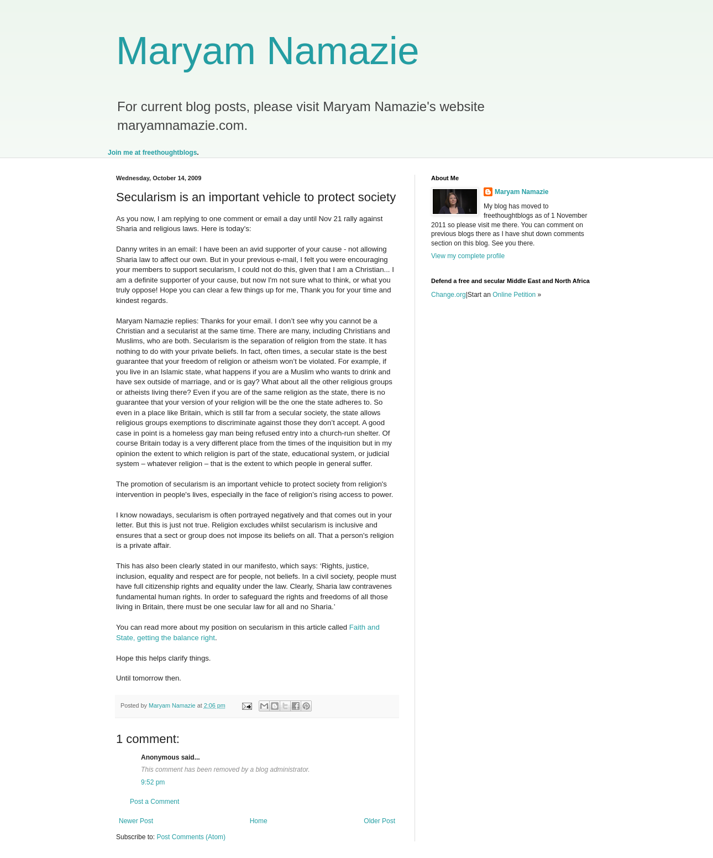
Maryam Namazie (267, 50)
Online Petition (514, 295)
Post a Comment (154, 801)
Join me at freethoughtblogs (152, 152)
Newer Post (136, 821)
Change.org (448, 295)
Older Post (379, 821)
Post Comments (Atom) (191, 837)
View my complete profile (468, 256)
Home (259, 821)
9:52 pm (153, 782)
